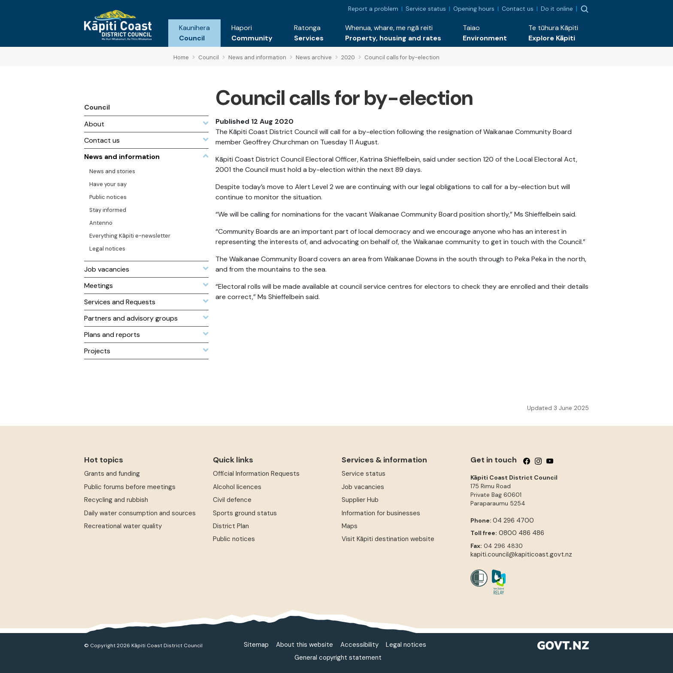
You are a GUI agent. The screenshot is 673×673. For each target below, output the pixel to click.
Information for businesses (381, 513)
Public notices (234, 539)
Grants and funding (112, 473)
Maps (350, 526)
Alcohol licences (237, 487)
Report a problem (373, 8)
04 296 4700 (513, 520)
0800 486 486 (521, 533)
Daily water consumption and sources (140, 513)
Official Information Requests (256, 473)
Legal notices (406, 644)
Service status (426, 8)
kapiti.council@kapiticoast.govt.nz (521, 554)
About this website (304, 644)
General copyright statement (338, 657)
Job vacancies (363, 487)
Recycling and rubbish (116, 500)
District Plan (231, 526)
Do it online (557, 8)
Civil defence (232, 500)
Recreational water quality (123, 526)
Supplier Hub (360, 500)
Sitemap (256, 644)
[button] (194, 33)
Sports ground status (245, 513)
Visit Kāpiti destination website (388, 539)
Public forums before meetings (130, 487)
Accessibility (359, 644)
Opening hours (473, 8)
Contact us (518, 8)
